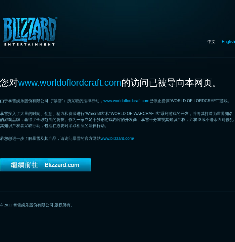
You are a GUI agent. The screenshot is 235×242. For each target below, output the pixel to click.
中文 (211, 41)
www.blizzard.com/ (117, 138)
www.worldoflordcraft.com (126, 100)
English (228, 41)
